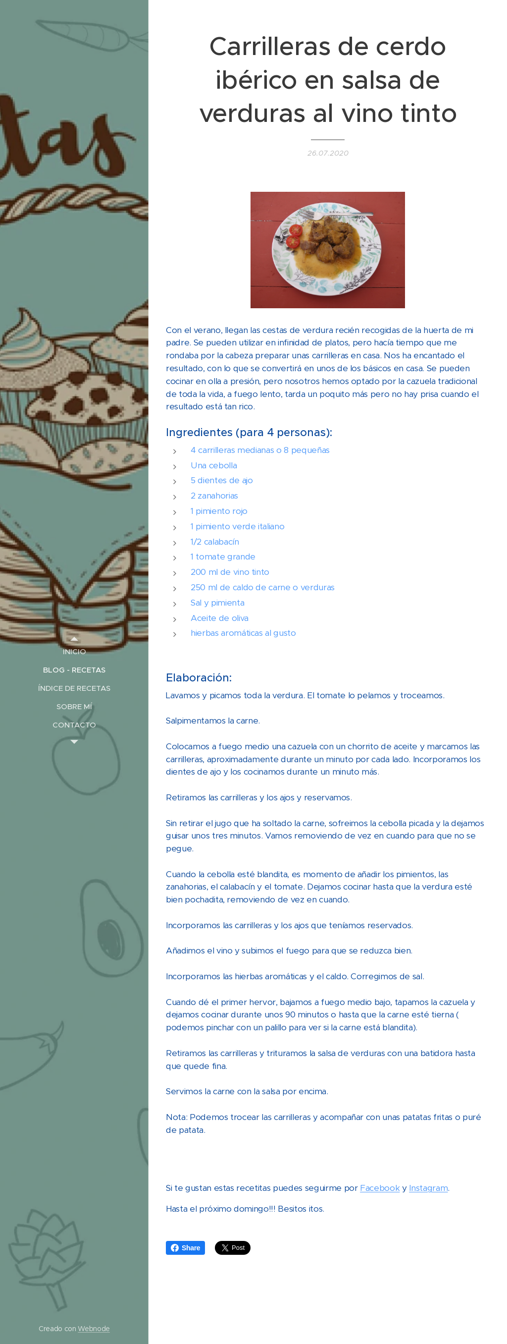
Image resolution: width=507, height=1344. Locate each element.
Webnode (94, 1328)
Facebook (380, 1187)
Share (185, 1248)
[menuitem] (74, 651)
